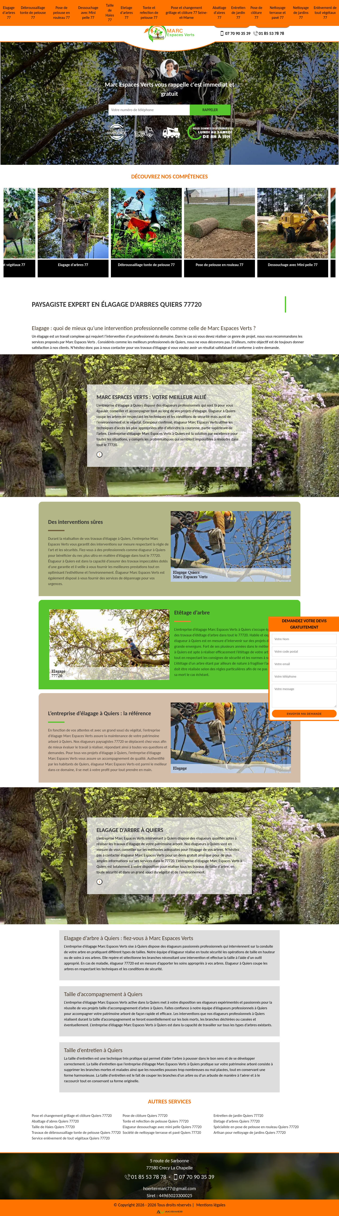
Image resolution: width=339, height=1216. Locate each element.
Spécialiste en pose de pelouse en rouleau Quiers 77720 (256, 1127)
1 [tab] (99, 454)
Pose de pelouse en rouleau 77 (61, 12)
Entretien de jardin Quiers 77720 (238, 1115)
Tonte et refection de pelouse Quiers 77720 (156, 1121)
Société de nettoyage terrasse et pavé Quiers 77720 (162, 1132)
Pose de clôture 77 (256, 12)
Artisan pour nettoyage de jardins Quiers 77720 (250, 1132)
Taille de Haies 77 (110, 12)
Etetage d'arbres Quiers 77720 (237, 1121)
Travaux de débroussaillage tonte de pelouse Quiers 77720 (76, 1132)
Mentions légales (211, 1205)
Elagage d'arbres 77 (9, 12)
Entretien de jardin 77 (238, 12)
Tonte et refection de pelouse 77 (149, 12)
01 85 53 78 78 (268, 33)
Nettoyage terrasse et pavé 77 (278, 12)
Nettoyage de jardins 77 (301, 12)
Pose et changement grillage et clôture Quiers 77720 (72, 1115)
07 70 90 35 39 (235, 33)
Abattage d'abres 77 (219, 12)
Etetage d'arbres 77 (126, 12)
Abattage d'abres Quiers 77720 (55, 1121)
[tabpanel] (169, 423)
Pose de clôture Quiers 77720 (145, 1115)
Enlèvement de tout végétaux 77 (325, 12)
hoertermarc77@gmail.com (169, 1188)
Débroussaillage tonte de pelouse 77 (33, 12)
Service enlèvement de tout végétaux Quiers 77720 (71, 1138)
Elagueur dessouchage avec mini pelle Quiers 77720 (162, 1127)
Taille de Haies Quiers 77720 (53, 1127)
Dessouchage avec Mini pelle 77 (88, 12)
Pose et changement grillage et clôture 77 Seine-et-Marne (186, 12)
